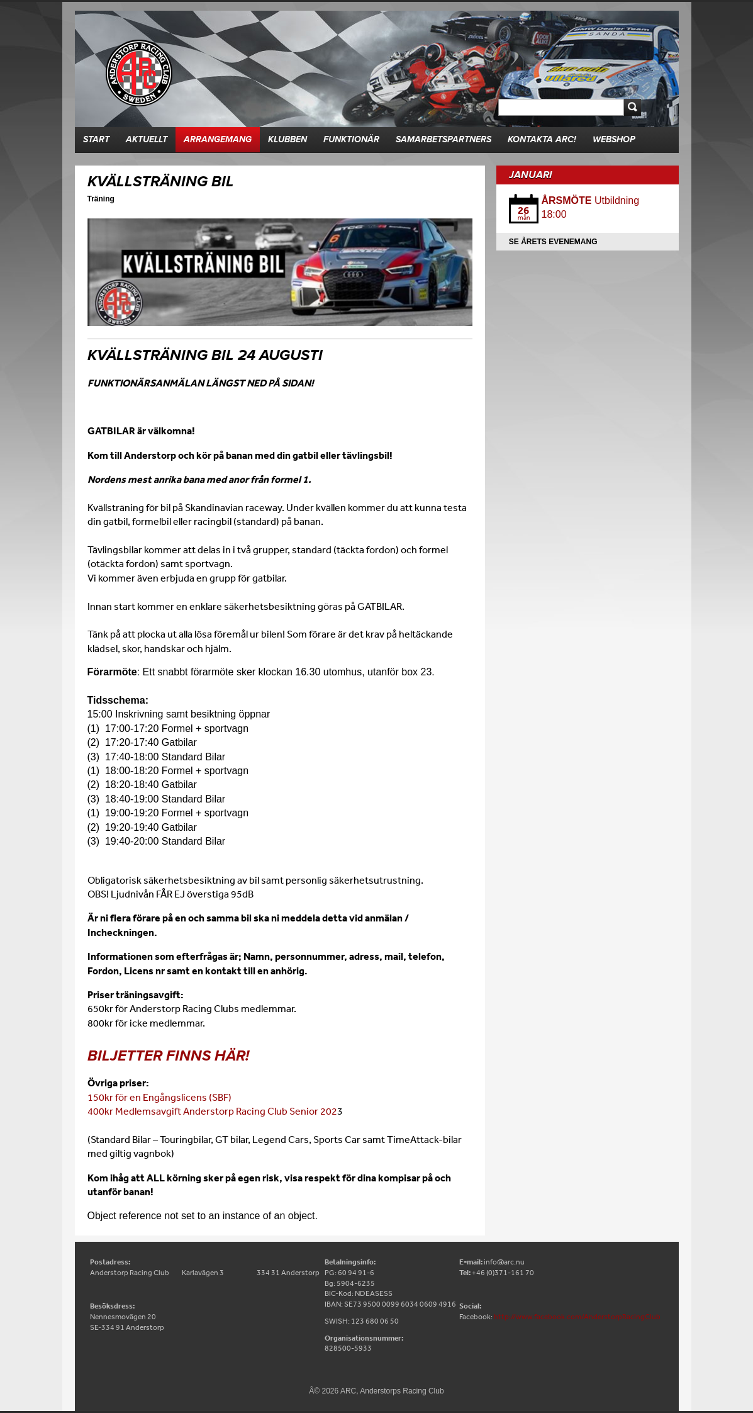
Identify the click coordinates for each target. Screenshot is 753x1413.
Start (96, 139)
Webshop (614, 139)
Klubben (287, 139)
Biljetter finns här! (168, 1056)
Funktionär (351, 139)
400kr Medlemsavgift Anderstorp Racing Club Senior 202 (212, 1111)
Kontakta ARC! (542, 139)
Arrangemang (218, 139)
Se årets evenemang (553, 241)
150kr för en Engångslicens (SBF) (159, 1097)
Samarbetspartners (443, 139)
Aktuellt (146, 139)
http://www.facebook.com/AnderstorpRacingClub (577, 1317)
